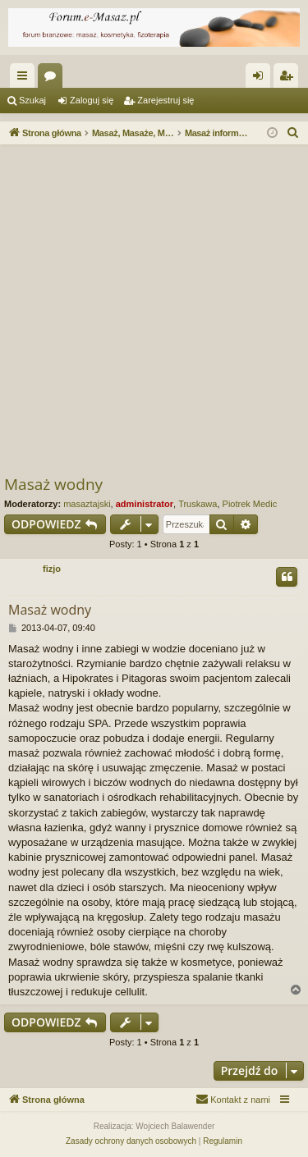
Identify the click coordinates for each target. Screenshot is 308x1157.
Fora (53, 79)
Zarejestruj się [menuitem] (289, 79)
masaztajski (86, 504)
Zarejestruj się (165, 100)
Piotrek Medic (250, 504)
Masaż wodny (53, 484)
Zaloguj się (91, 100)
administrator (144, 504)
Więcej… (25, 79)
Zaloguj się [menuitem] (261, 79)
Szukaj (32, 100)
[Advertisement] (154, 311)
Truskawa (197, 504)
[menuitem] (293, 133)
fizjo (52, 569)
